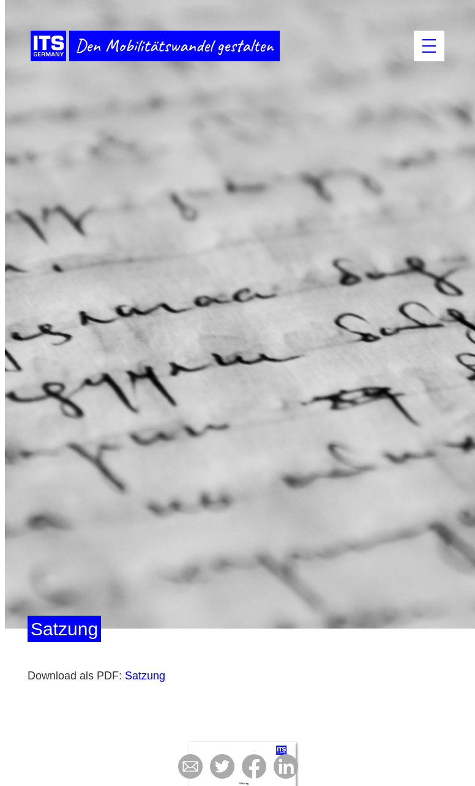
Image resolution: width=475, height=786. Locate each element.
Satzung (145, 676)
